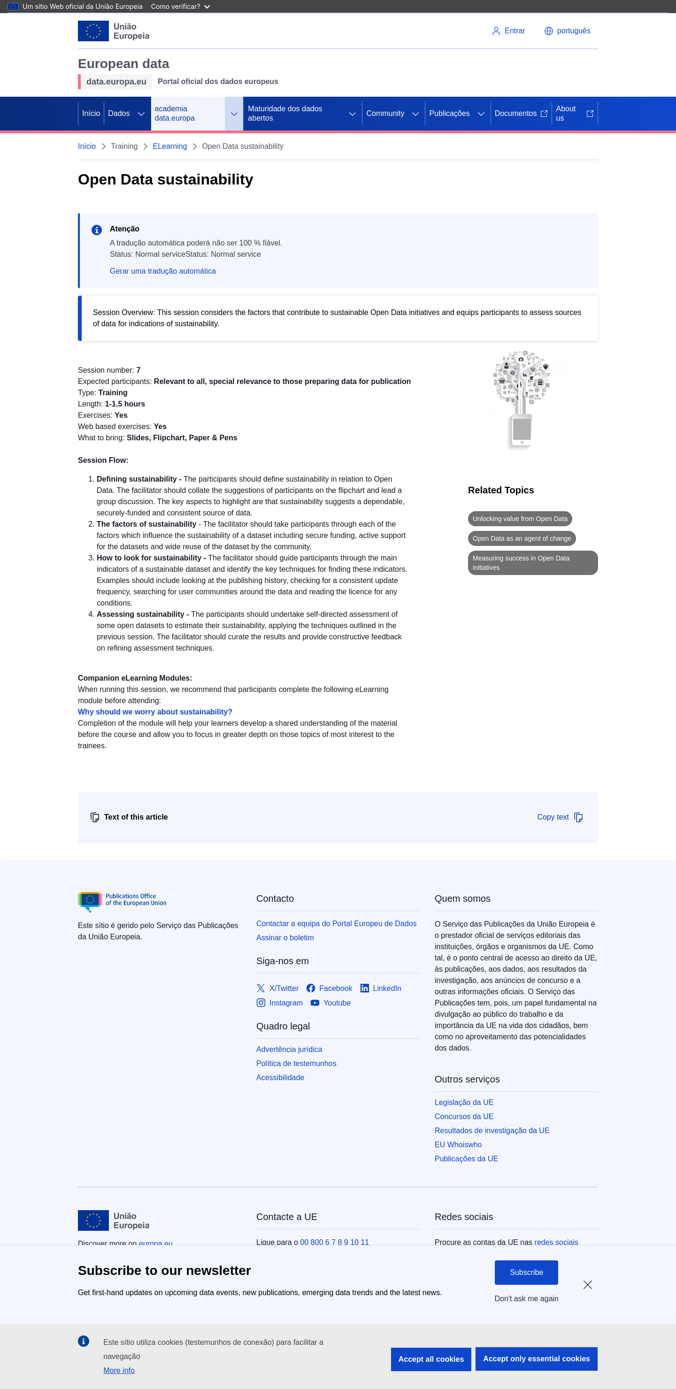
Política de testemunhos (296, 1063)
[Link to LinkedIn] (381, 988)
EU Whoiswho (458, 1145)
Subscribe (526, 1272)
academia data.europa (175, 113)
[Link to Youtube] (330, 1003)
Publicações (449, 113)
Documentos (521, 113)
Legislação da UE (464, 1102)
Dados (119, 113)
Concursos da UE (464, 1116)
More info (119, 1370)
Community (385, 113)
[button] (567, 31)
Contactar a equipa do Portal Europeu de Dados (336, 924)
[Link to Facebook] (329, 988)
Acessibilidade (280, 1078)
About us (575, 113)
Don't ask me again (527, 1299)
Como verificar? (180, 6)
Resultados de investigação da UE (492, 1131)
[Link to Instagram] (279, 1003)
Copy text (560, 817)
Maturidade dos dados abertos (285, 113)
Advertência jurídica (289, 1049)
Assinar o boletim (285, 938)
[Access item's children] (141, 113)
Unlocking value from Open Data (520, 518)
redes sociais (556, 1242)
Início (91, 113)
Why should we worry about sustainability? (155, 712)
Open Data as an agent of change (522, 538)
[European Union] (114, 31)
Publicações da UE (466, 1159)
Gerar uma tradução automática (163, 271)
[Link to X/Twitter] (277, 988)
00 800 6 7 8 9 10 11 (334, 1242)
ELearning (170, 146)
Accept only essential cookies (536, 1359)
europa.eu (156, 1244)
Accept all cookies (431, 1359)
